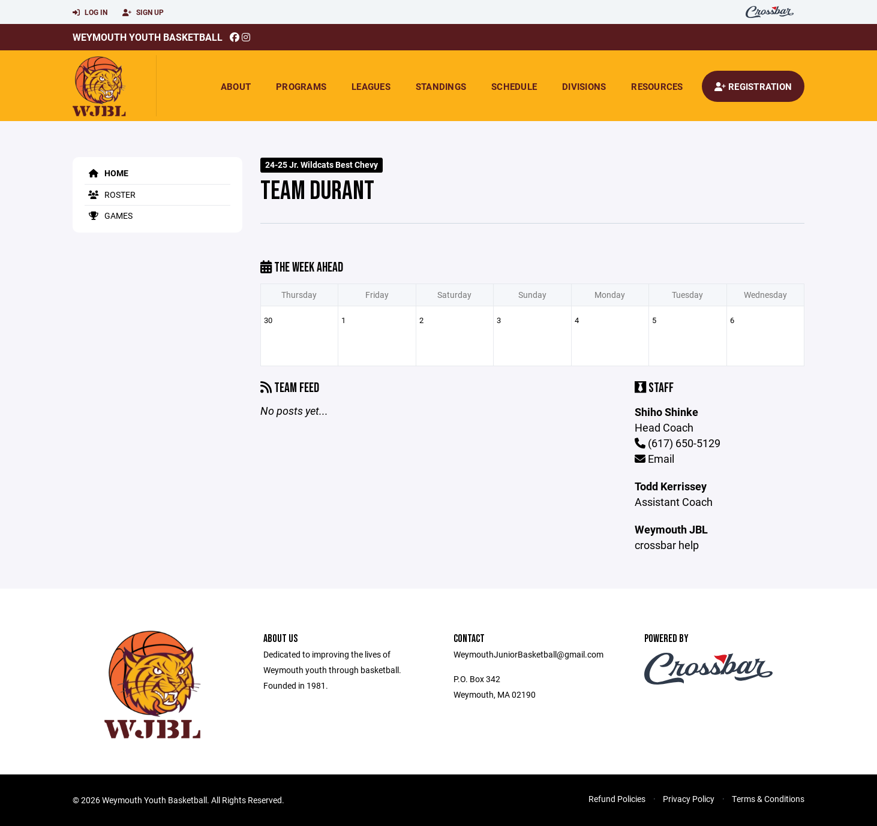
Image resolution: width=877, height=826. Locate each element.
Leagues (371, 86)
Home (106, 173)
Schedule (514, 86)
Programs (301, 86)
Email (654, 458)
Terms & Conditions (768, 798)
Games (109, 215)
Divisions (584, 86)
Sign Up (143, 12)
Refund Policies (616, 798)
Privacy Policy (688, 798)
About (236, 86)
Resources (657, 86)
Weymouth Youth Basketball (148, 37)
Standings (441, 86)
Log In (90, 12)
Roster (110, 194)
